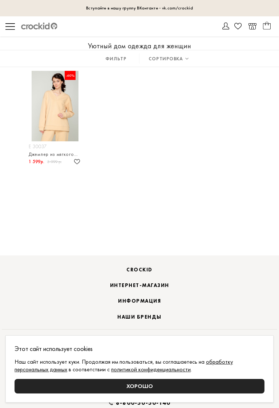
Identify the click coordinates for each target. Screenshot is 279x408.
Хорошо (139, 386)
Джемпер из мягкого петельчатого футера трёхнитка (55, 154)
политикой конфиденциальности (151, 369)
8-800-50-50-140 (143, 403)
